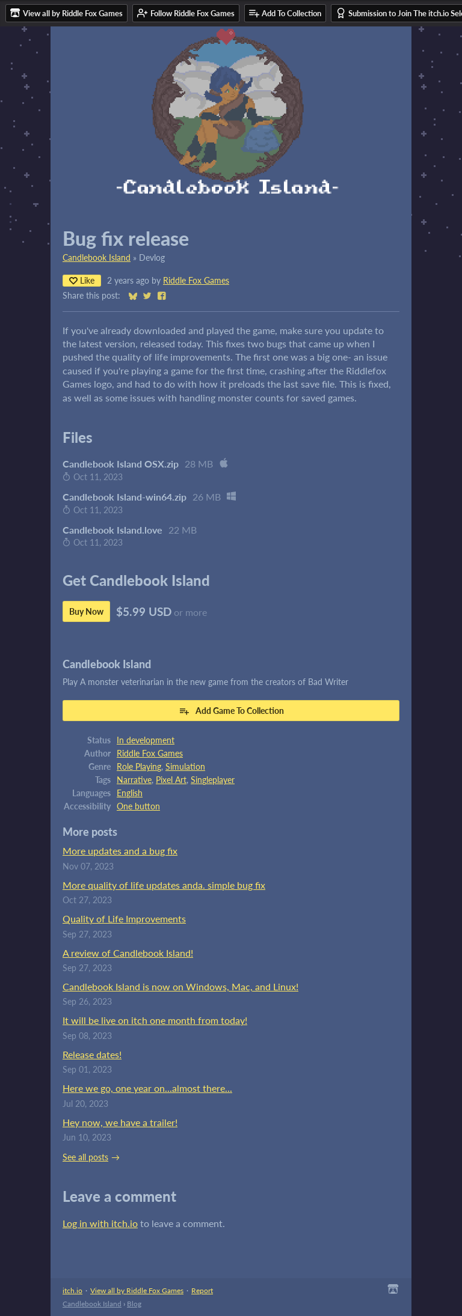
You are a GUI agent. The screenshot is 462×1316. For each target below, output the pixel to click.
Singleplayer (213, 780)
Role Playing (139, 767)
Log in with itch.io (100, 1223)
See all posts (85, 1157)
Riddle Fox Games (196, 280)
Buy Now (86, 611)
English (130, 793)
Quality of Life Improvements (124, 918)
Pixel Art (171, 780)
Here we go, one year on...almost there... (147, 1088)
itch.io (72, 1290)
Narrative (134, 780)
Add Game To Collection (231, 710)
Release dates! (92, 1054)
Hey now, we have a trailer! (120, 1122)
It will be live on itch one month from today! (155, 1020)
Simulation (185, 767)
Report (202, 1290)
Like (81, 280)
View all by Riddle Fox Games (136, 1290)
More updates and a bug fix (120, 850)
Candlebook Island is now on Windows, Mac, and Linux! (180, 986)
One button (138, 806)
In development (145, 740)
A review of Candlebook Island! (128, 952)
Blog (134, 1303)
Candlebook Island (97, 258)
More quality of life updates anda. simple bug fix (164, 885)
